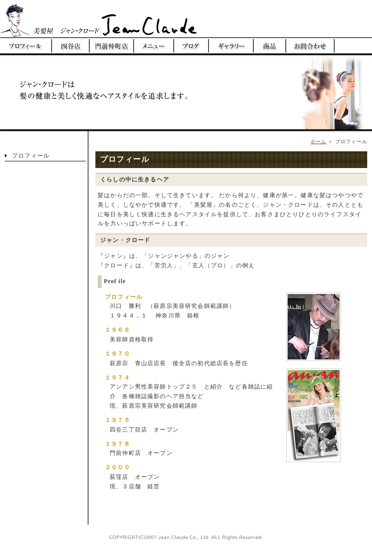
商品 (269, 45)
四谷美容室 (71, 45)
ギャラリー (231, 45)
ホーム (318, 141)
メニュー (154, 45)
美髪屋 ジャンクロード (107, 19)
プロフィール (26, 45)
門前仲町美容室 (112, 45)
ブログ (191, 45)
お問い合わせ (310, 45)
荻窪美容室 (353, 45)
